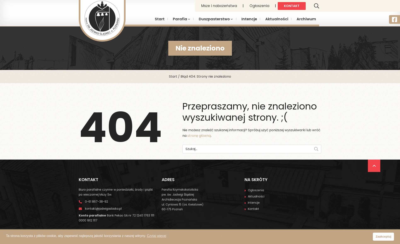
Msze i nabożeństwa (219, 5)
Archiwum (306, 19)
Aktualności (276, 19)
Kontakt (291, 6)
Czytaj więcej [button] (156, 236)
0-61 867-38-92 (96, 202)
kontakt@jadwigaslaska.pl (103, 209)
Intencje (249, 19)
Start (160, 19)
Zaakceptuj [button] (383, 236)
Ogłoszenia (259, 5)
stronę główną (199, 135)
